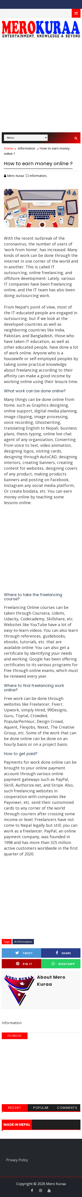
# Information (23, 942)
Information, (38, 176)
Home (8, 148)
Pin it (24, 964)
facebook (14, 1036)
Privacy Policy (17, 1160)
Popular (41, 1107)
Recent (14, 1107)
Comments (67, 1107)
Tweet (24, 953)
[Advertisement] (41, 87)
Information (26, 148)
